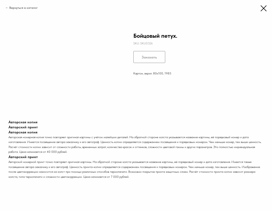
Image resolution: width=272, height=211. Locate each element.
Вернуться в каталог (23, 8)
